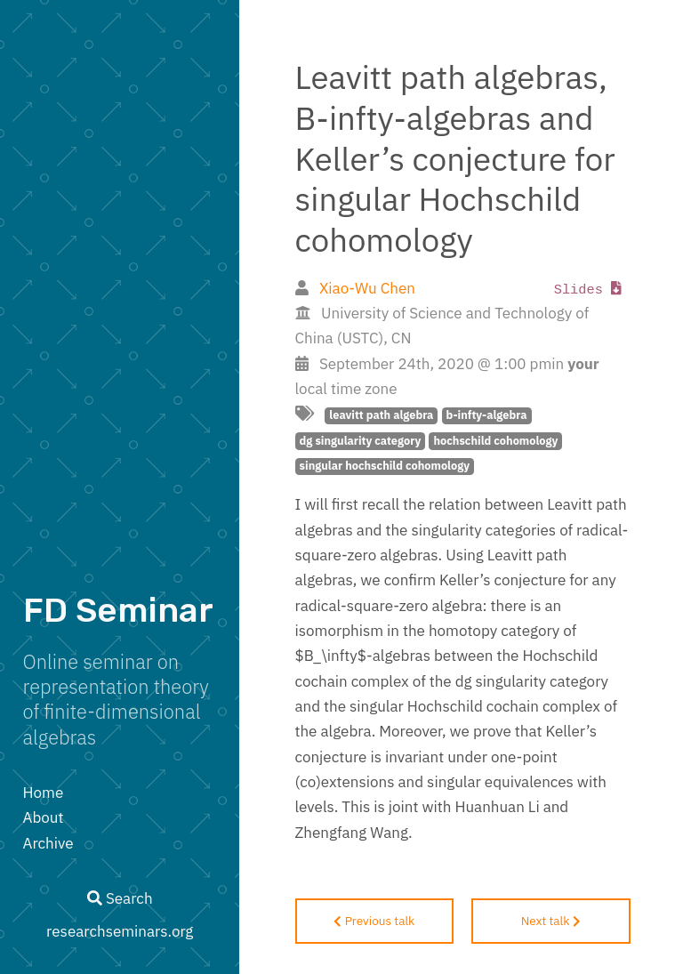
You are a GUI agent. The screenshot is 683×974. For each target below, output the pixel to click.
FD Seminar (118, 610)
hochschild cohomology (495, 440)
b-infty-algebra (486, 415)
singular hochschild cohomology (385, 465)
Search (120, 898)
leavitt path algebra (381, 415)
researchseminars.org (119, 931)
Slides (588, 290)
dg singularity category (361, 440)
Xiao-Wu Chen (367, 288)
